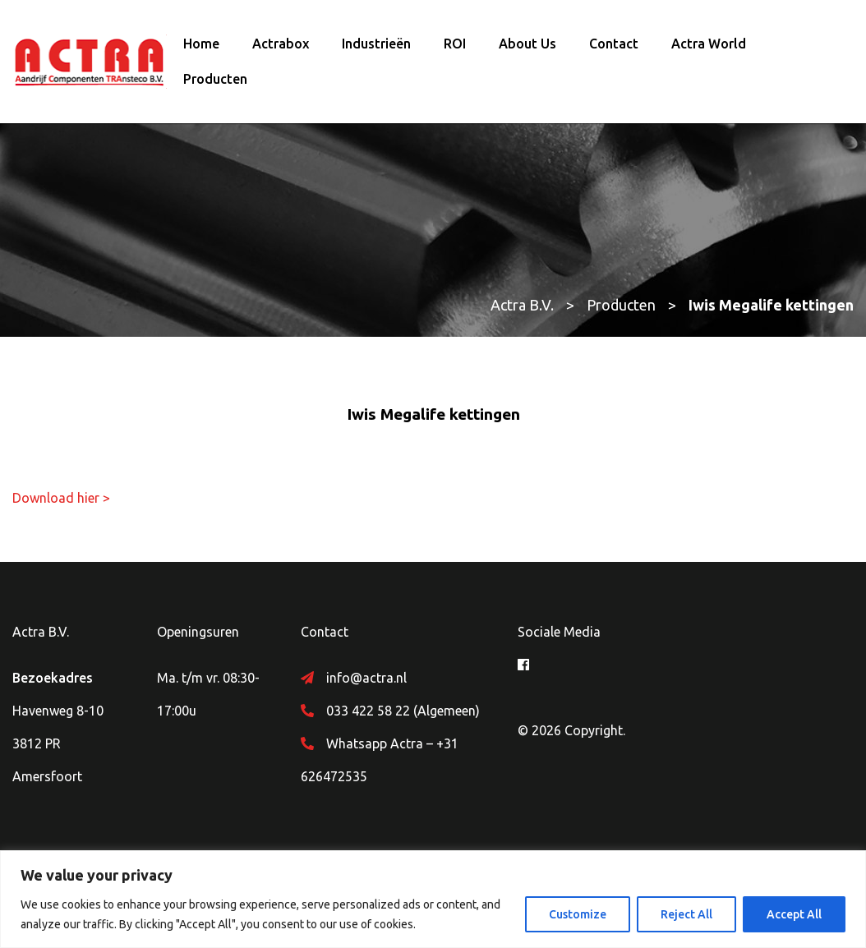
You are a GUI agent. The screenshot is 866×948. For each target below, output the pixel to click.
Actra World (708, 43)
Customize (577, 914)
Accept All (794, 914)
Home (201, 43)
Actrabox (280, 43)
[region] (433, 899)
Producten (215, 78)
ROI (455, 43)
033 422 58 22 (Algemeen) (403, 710)
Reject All (686, 914)
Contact (613, 43)
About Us (527, 43)
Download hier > (61, 497)
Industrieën (376, 43)
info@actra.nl (366, 677)
